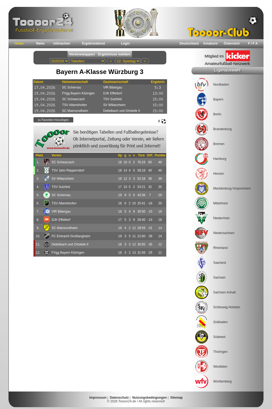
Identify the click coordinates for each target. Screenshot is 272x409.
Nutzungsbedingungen (149, 397)
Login (125, 43)
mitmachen (61, 43)
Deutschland (189, 43)
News (40, 43)
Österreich (232, 43)
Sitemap (176, 397)
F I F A (253, 43)
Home (19, 43)
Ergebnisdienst (93, 43)
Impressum (97, 397)
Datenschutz (119, 397)
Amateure (210, 43)
